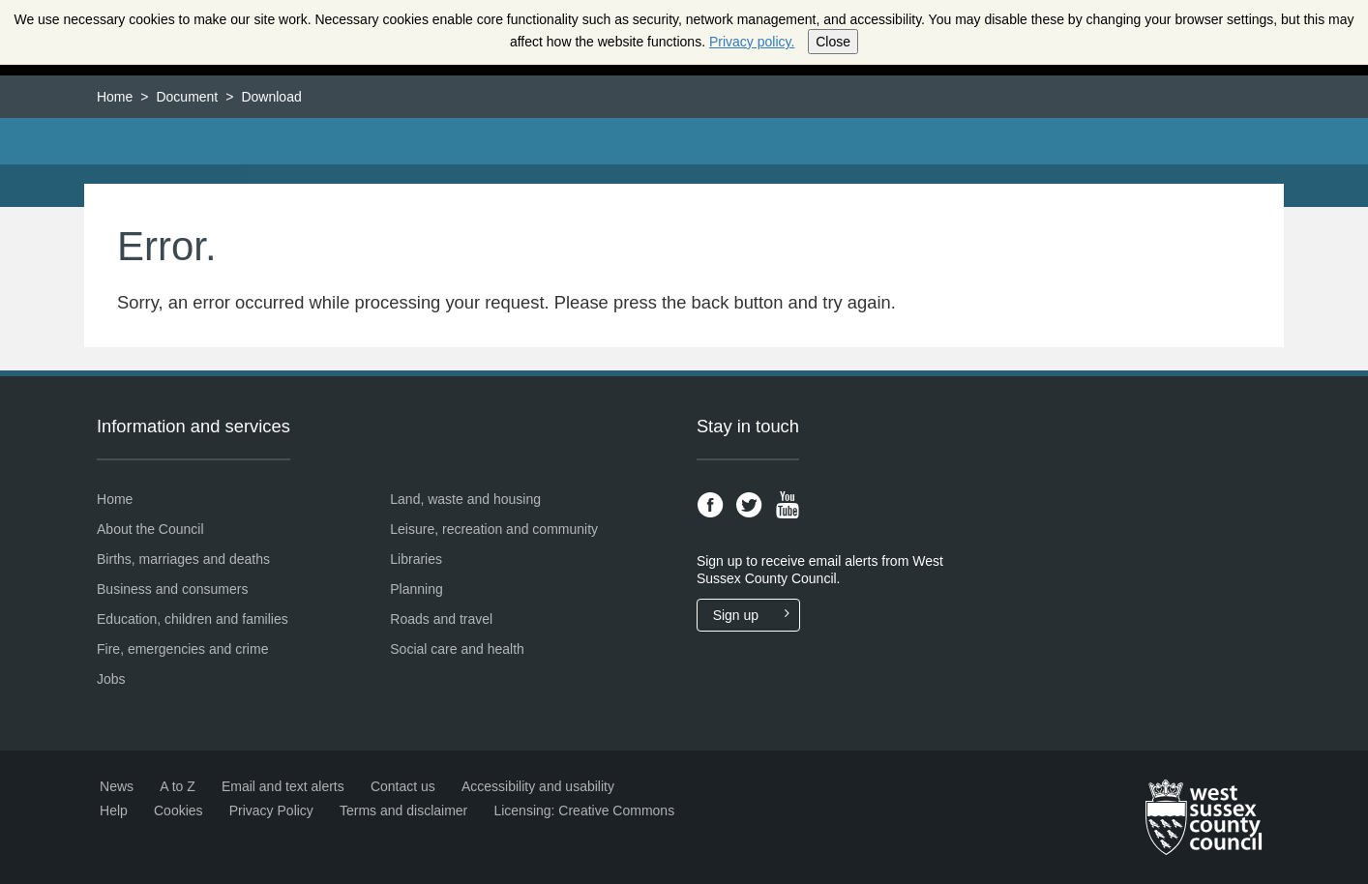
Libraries (416, 559)
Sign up (756, 615)
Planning (416, 589)
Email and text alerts (283, 786)
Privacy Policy (271, 810)
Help (114, 810)
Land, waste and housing (465, 499)
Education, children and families (192, 619)
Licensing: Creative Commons (583, 810)
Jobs (111, 679)
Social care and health (457, 649)
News (117, 786)
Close (833, 41)
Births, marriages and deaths (183, 559)
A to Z (177, 786)
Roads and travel (441, 619)
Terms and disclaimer (403, 810)
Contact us (403, 786)
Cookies (178, 810)
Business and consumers (172, 589)
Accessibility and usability (537, 786)
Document (187, 96)
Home (115, 96)
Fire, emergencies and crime (182, 649)
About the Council (150, 529)
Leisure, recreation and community (494, 529)
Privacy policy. (751, 41)
